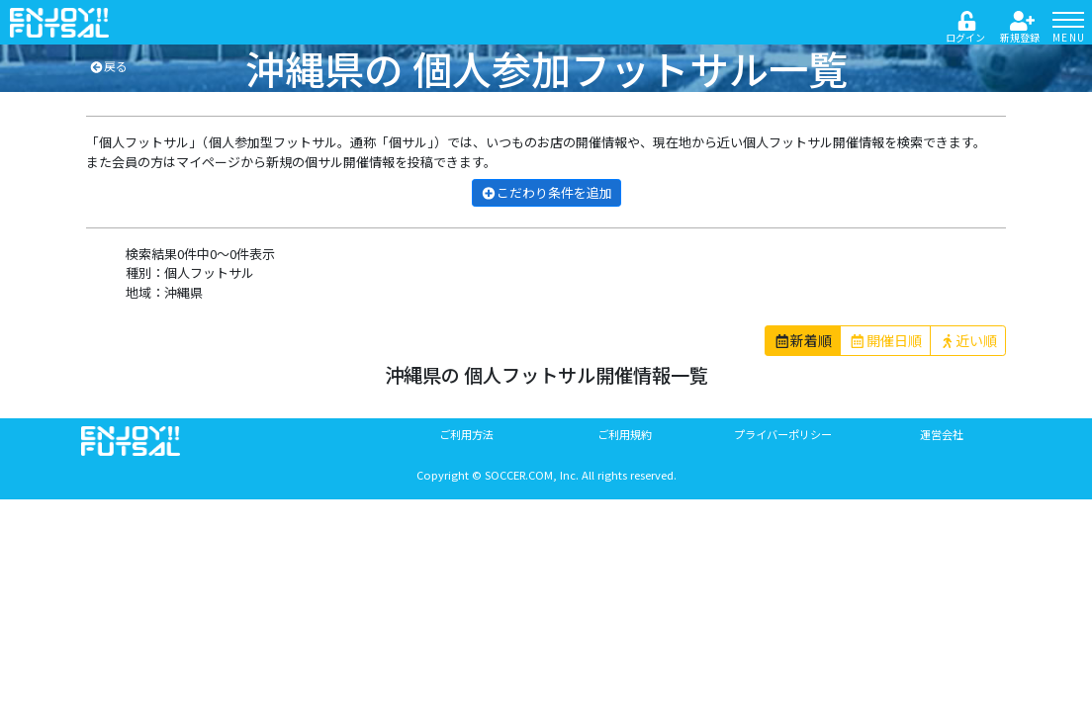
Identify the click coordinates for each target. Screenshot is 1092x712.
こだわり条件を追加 (546, 192)
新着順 (803, 340)
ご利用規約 (624, 434)
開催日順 (885, 340)
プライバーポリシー (783, 434)
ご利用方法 (466, 434)
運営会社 (941, 434)
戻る (108, 65)
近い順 (968, 340)
